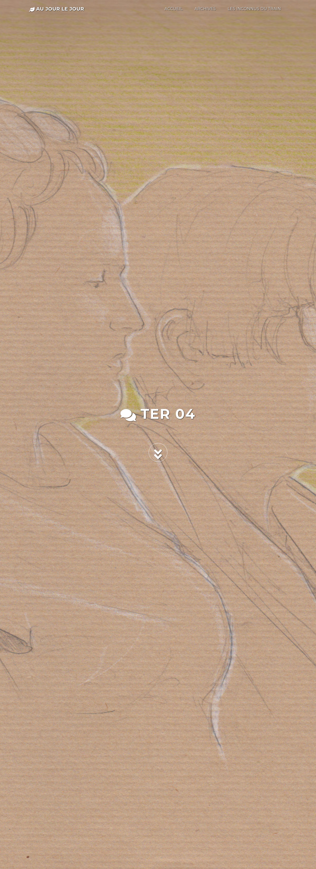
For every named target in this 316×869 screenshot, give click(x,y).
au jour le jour (56, 9)
